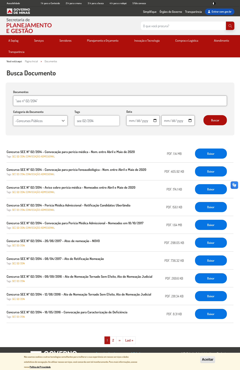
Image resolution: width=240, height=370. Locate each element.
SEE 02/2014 (18, 156)
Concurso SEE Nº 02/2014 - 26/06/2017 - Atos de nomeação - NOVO (53, 241)
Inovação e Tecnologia (147, 40)
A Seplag (13, 40)
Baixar (210, 153)
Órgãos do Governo (171, 12)
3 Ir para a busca (96, 3)
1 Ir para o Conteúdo (50, 3)
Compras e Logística (186, 40)
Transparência (193, 12)
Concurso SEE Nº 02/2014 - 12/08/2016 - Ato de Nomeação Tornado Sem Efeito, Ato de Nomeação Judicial (79, 294)
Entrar (219, 12)
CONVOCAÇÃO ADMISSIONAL (40, 156)
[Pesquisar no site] (183, 26)
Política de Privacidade (40, 366)
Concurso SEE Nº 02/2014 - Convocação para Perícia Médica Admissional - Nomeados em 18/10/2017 (75, 223)
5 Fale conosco (139, 3)
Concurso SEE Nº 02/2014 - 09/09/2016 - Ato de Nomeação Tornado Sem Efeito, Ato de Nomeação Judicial (79, 276)
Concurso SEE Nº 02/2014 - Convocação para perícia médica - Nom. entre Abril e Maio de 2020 (71, 152)
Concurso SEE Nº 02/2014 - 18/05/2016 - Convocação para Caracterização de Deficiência (67, 312)
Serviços (39, 40)
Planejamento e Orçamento (102, 40)
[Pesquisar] (230, 26)
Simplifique (150, 12)
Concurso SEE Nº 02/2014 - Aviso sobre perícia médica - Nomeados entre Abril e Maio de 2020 (71, 187)
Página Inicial (31, 61)
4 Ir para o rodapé (118, 3)
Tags (77, 112)
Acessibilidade (13, 3)
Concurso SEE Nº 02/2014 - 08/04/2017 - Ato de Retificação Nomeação (55, 259)
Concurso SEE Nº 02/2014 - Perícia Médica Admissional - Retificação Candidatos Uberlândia (68, 205)
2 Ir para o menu (74, 3)
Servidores (65, 40)
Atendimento (221, 40)
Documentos (51, 61)
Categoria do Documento (28, 112)
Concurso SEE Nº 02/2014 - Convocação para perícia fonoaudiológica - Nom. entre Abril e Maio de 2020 (76, 169)
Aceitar (207, 359)
